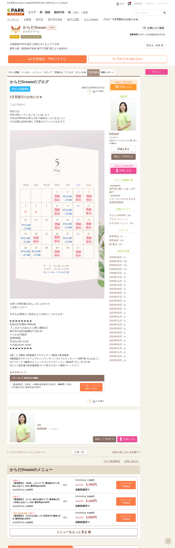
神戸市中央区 (55, 19)
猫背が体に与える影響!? (125, 452)
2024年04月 (118, 344)
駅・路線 (45, 12)
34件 (153, 45)
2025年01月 (118, 316)
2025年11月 (118, 281)
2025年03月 (118, 312)
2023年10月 (118, 356)
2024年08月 (118, 332)
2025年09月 (118, 289)
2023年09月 (118, 360)
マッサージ (13, 19)
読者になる (125, 86)
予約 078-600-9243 (127, 59)
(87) (93, 72)
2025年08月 (118, 292)
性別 (122, 4)
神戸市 (39, 19)
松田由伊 (117, 240)
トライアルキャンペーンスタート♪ (27, 452)
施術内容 (59, 12)
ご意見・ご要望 (78, 12)
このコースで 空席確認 (126, 485)
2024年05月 (118, 340)
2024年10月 (118, 324)
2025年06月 (118, 300)
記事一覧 (79, 452)
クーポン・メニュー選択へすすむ (91, 387)
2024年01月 (118, 348)
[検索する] (164, 13)
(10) (58, 72)
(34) (81, 72)
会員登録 (138, 3)
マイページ (163, 3)
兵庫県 (27, 19)
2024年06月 (118, 336)
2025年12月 (118, 277)
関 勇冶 (116, 244)
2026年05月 (118, 261)
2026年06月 (118, 257)
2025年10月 (118, 285)
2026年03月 (118, 269)
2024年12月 (118, 320)
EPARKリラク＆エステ (15, 12)
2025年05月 (118, 304)
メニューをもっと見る (74, 532)
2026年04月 (118, 265)
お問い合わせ (131, 461)
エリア (32, 12)
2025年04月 (118, 308)
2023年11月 (118, 352)
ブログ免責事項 (111, 461)
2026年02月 (118, 273)
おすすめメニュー (122, 223)
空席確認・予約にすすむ (47, 59)
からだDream (91, 19)
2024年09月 (118, 328)
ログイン (150, 3)
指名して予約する (123, 156)
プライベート (119, 219)
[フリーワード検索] (147, 13)
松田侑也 (116, 236)
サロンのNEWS (120, 215)
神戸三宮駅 (73, 19)
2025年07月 (118, 296)
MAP (51, 27)
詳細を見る (123, 149)
